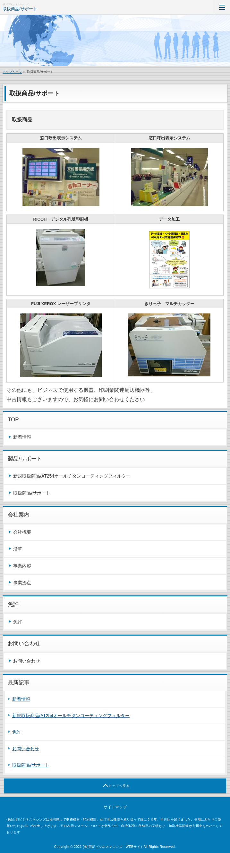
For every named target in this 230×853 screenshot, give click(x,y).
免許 (17, 621)
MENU (222, 7)
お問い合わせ (26, 661)
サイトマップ (115, 807)
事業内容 (22, 565)
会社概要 (22, 532)
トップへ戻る (119, 785)
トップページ (12, 72)
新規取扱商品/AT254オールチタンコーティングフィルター (72, 476)
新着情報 (22, 437)
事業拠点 (22, 582)
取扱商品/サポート (20, 8)
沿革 (17, 548)
